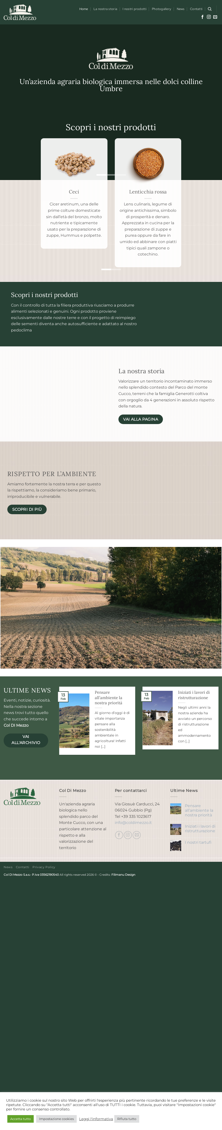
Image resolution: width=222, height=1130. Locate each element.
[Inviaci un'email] (215, 17)
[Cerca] (209, 9)
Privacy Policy (43, 867)
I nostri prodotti (134, 9)
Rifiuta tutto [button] (126, 1119)
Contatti (196, 9)
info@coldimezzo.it (133, 822)
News (181, 9)
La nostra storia (105, 9)
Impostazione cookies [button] (56, 1119)
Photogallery (161, 9)
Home (83, 9)
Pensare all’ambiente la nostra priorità (108, 697)
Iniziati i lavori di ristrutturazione (194, 695)
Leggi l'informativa (96, 1119)
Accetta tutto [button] (20, 1119)
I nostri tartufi (198, 842)
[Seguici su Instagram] (209, 17)
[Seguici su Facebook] (202, 17)
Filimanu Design (123, 874)
